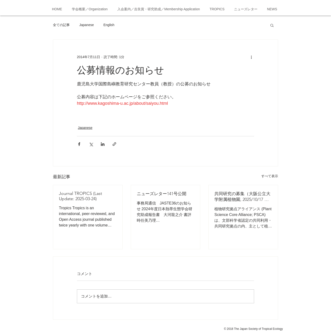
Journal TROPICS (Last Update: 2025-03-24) (80, 196)
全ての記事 (61, 25)
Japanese (86, 25)
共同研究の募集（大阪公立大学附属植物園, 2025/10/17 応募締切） (242, 196)
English (108, 25)
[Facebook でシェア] (79, 144)
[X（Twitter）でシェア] (91, 144)
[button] (272, 25)
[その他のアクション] (251, 57)
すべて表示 (269, 176)
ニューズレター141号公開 (161, 193)
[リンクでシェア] (114, 144)
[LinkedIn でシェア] (102, 144)
